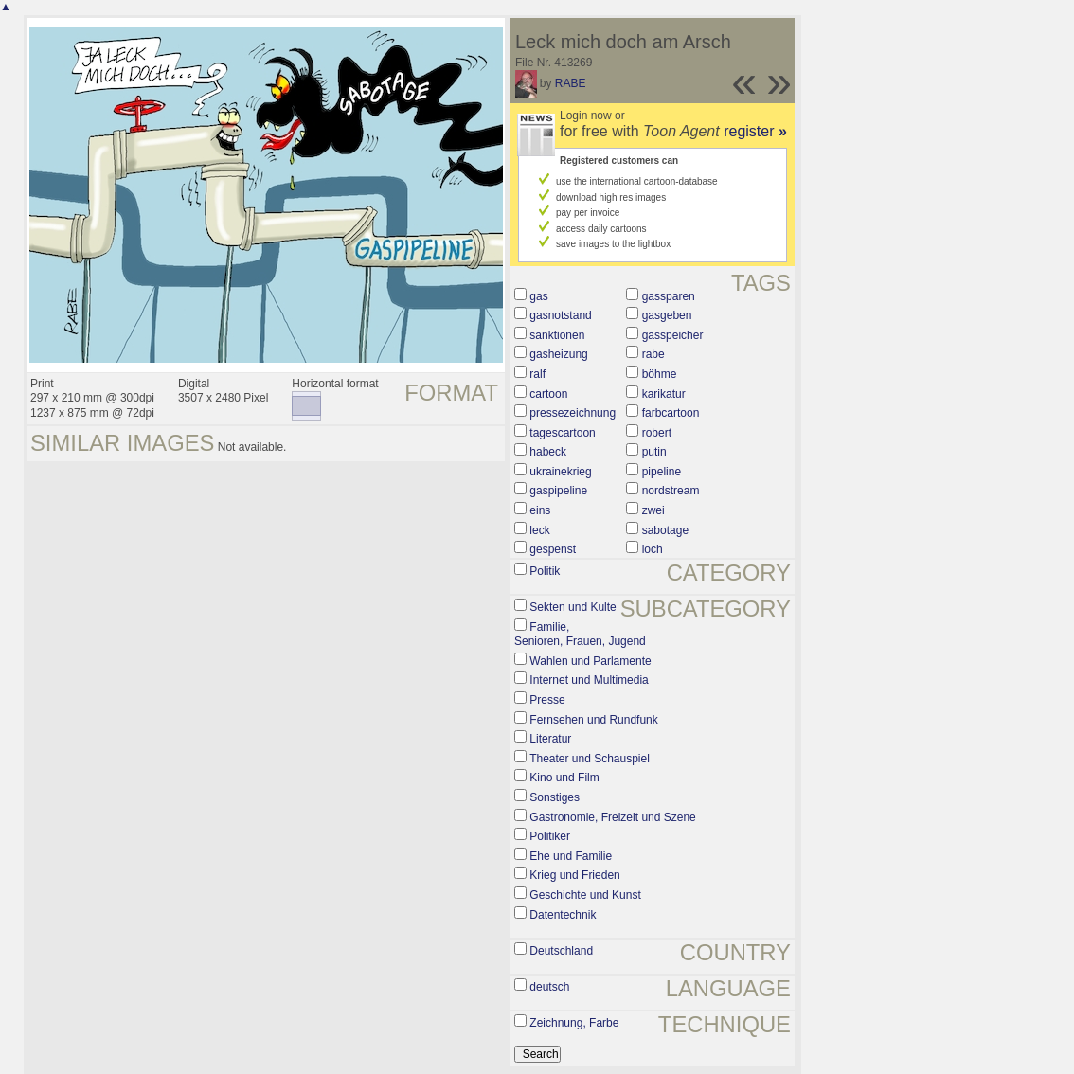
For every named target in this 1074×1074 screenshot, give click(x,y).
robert (656, 432)
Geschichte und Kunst (584, 895)
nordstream (671, 490)
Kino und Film (564, 777)
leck (539, 530)
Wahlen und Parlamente (590, 661)
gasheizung (558, 354)
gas (538, 296)
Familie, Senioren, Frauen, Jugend (580, 634)
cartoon (548, 394)
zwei (653, 510)
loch (652, 549)
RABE (570, 83)
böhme (659, 374)
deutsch (549, 986)
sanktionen (556, 335)
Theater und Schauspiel (589, 758)
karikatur (664, 394)
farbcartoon (671, 413)
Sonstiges (554, 797)
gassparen (668, 296)
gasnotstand (560, 315)
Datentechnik (562, 915)
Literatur (550, 738)
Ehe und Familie (570, 856)
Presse (546, 700)
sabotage (665, 530)
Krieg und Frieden (574, 875)
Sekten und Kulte (572, 607)
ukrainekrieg (560, 471)
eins (539, 510)
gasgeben (667, 315)
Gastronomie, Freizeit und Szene (612, 817)
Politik (544, 571)
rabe (653, 354)
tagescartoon (562, 432)
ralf (537, 374)
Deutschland (561, 951)
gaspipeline (558, 490)
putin (654, 451)
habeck (547, 451)
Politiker (549, 836)
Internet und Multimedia (588, 680)
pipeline (661, 471)
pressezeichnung (572, 413)
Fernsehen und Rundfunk (593, 719)
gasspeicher (673, 335)
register (755, 131)
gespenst (552, 549)
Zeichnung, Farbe (573, 1022)
